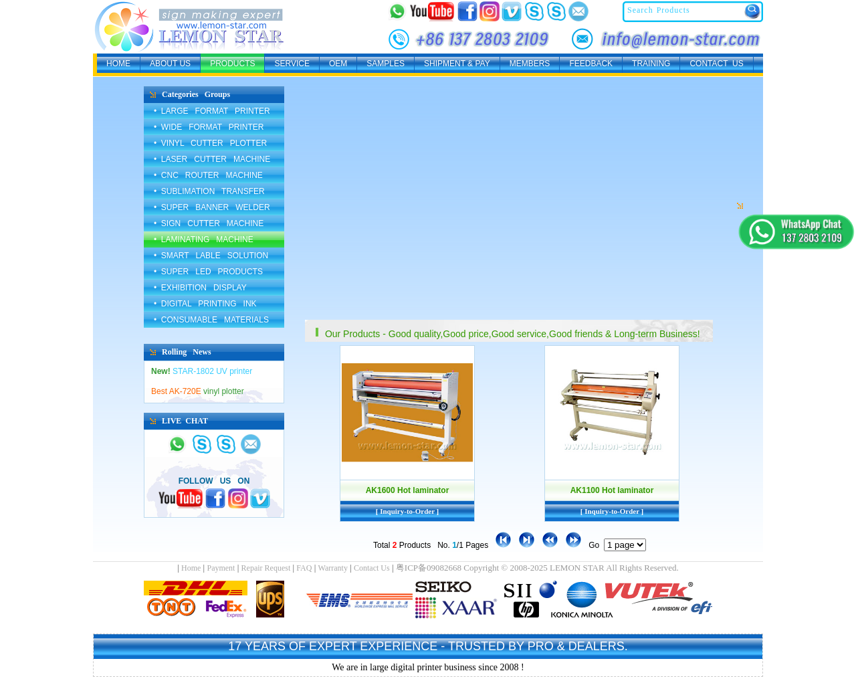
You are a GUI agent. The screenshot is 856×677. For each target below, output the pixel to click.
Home (191, 568)
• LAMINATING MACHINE (203, 239)
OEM (338, 63)
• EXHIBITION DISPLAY (200, 287)
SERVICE (291, 63)
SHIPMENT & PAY (457, 63)
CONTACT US (716, 63)
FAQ (304, 568)
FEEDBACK (591, 63)
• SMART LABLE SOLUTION (211, 255)
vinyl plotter (197, 391)
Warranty (333, 568)
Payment (221, 568)
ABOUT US (170, 63)
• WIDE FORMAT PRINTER (208, 127)
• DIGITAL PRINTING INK (205, 303)
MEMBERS (530, 63)
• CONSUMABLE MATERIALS (211, 319)
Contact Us (372, 568)
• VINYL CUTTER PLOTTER (210, 143)
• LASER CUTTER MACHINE (212, 159)
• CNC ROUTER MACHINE (208, 175)
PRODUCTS (232, 63)
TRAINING (651, 63)
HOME (118, 63)
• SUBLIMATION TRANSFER (209, 191)
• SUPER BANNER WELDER (212, 207)
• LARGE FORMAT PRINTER (212, 111)
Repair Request (266, 568)
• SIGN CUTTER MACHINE (208, 223)
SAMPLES (385, 63)
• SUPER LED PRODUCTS (208, 271)
